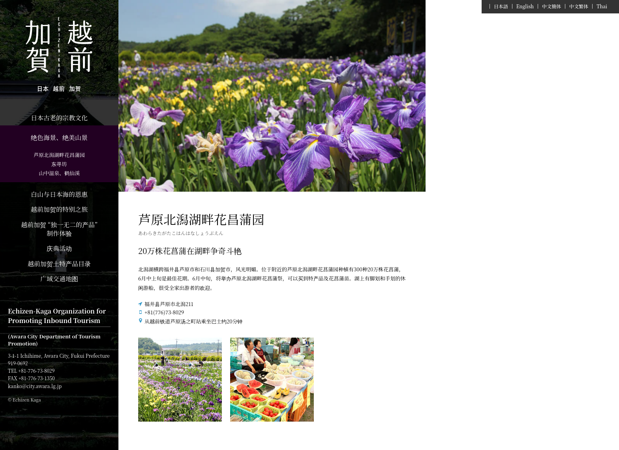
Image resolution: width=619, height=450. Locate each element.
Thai (601, 6)
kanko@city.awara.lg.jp (35, 386)
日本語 (501, 6)
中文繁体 (578, 6)
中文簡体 (551, 6)
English (525, 6)
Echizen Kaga (59, 55)
